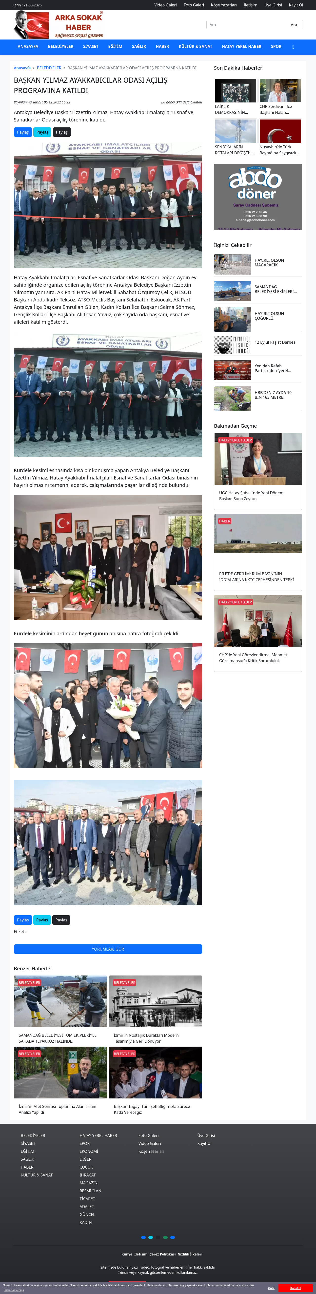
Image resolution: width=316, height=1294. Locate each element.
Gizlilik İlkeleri (190, 1254)
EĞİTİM (115, 46)
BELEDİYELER (60, 46)
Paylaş (23, 132)
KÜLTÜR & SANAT (195, 46)
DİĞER (85, 1159)
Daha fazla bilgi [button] (13, 1290)
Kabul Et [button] (295, 1288)
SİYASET (91, 46)
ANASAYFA (28, 46)
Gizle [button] (271, 1288)
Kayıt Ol (204, 1143)
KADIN (85, 1222)
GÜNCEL (87, 1214)
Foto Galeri (148, 1135)
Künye (126, 1254)
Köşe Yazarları (151, 1151)
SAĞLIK (139, 46)
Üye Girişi (206, 1135)
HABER (162, 46)
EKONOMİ (88, 1151)
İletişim (140, 1254)
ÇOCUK (86, 1167)
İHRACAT (87, 1175)
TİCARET (87, 1198)
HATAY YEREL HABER (241, 46)
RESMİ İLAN (90, 1191)
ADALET (86, 1206)
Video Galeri (149, 1143)
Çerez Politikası (162, 1254)
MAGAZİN (88, 1183)
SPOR (276, 46)
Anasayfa (22, 68)
